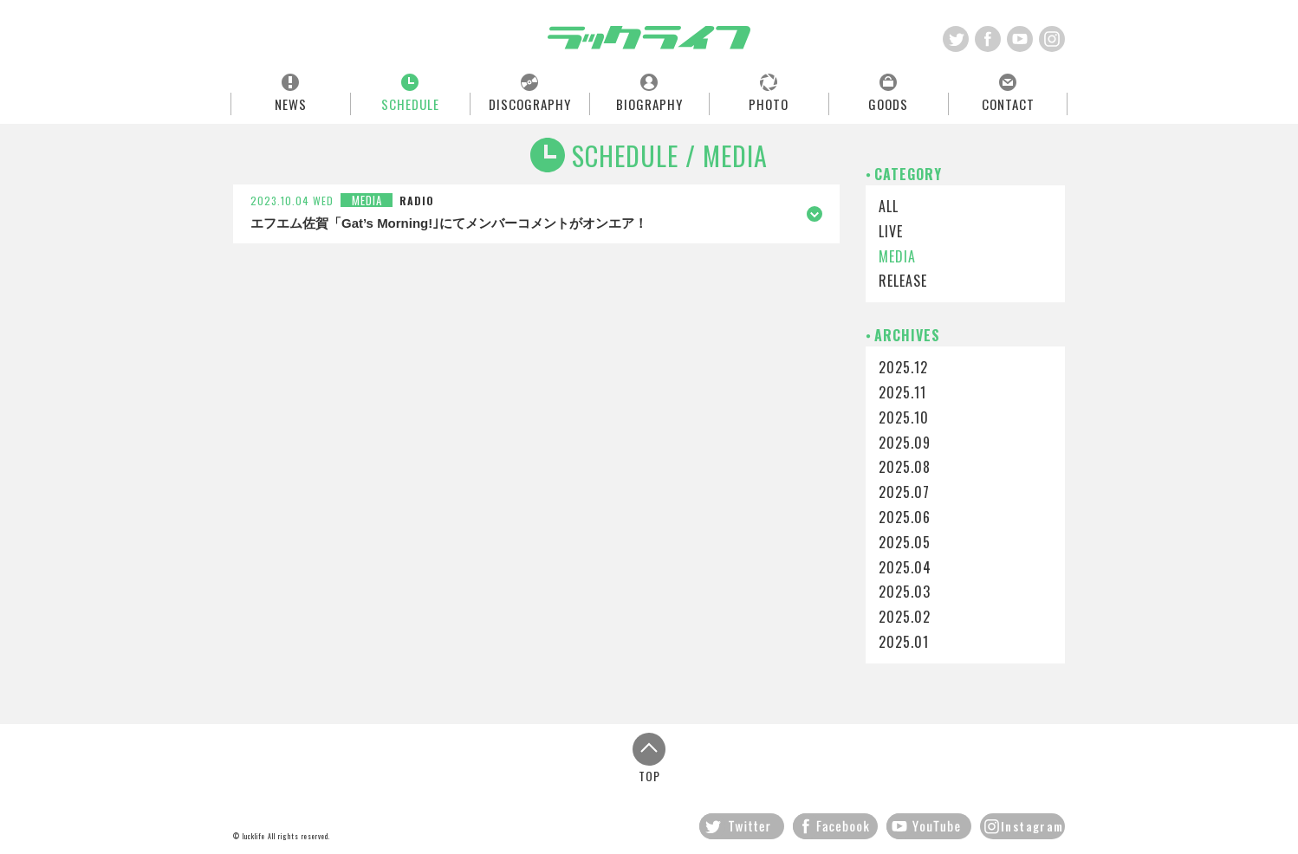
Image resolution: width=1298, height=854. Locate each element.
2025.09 (905, 442)
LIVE (891, 231)
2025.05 (905, 542)
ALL (889, 206)
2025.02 (905, 616)
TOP (649, 757)
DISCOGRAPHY (530, 103)
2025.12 (903, 367)
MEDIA (897, 256)
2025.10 (904, 417)
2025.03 (905, 591)
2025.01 (904, 641)
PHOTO (769, 103)
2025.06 (905, 517)
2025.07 (904, 492)
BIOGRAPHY (649, 103)
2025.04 (905, 567)
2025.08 (905, 466)
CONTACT (1008, 103)
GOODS (888, 103)
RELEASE (903, 280)
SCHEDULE (410, 103)
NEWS (291, 103)
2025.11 (902, 392)
